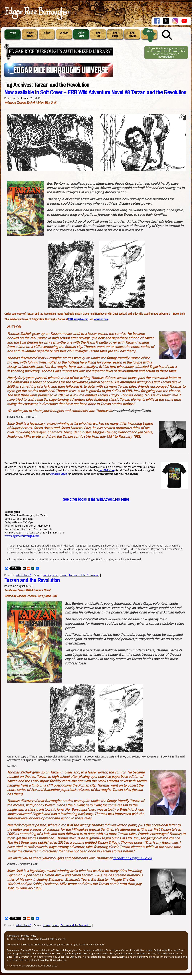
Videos (46, 32)
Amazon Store (58, 473)
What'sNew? (30, 34)
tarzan (63, 575)
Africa (149, 31)
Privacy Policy (28, 935)
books (46, 925)
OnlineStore (81, 34)
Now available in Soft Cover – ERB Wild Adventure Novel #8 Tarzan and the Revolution (95, 92)
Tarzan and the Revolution (84, 575)
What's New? (23, 925)
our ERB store (106, 470)
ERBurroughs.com (78, 319)
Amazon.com (101, 319)
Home (13, 32)
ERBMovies (132, 34)
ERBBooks (115, 34)
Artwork (64, 32)
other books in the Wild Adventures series (96, 499)
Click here (12, 965)
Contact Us (13, 935)
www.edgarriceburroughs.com (22, 536)
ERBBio (98, 34)
